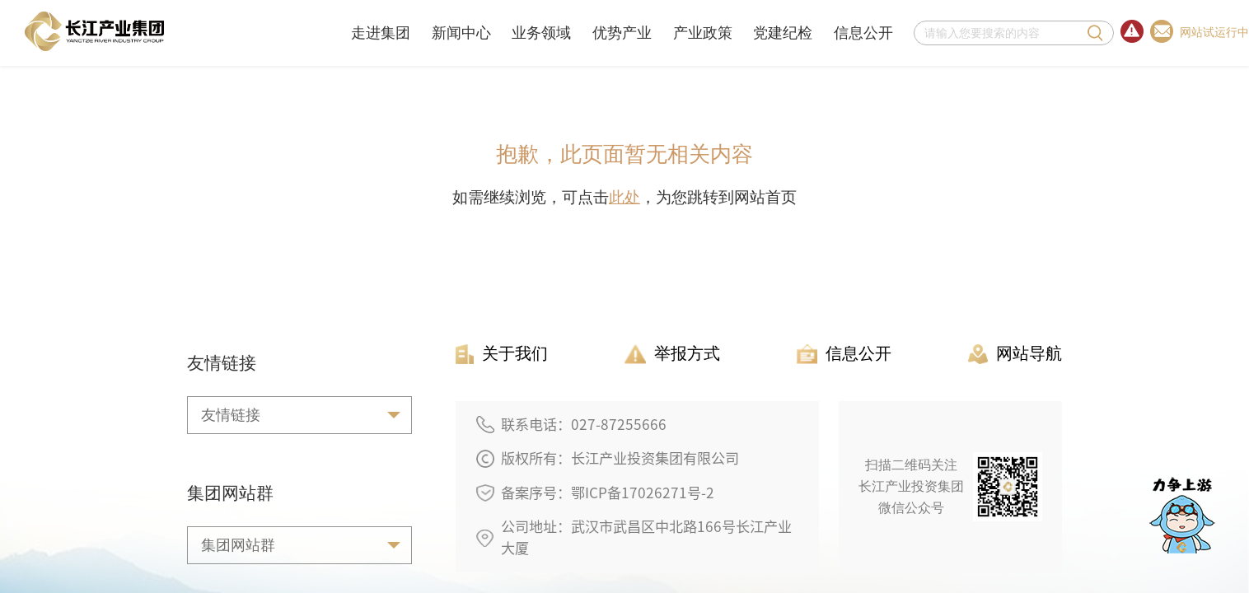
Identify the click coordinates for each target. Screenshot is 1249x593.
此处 (624, 197)
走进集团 (380, 33)
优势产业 (622, 33)
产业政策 (702, 33)
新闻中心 (461, 33)
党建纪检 (782, 33)
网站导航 (1015, 354)
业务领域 (541, 33)
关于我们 (502, 354)
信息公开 (863, 33)
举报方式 (672, 354)
